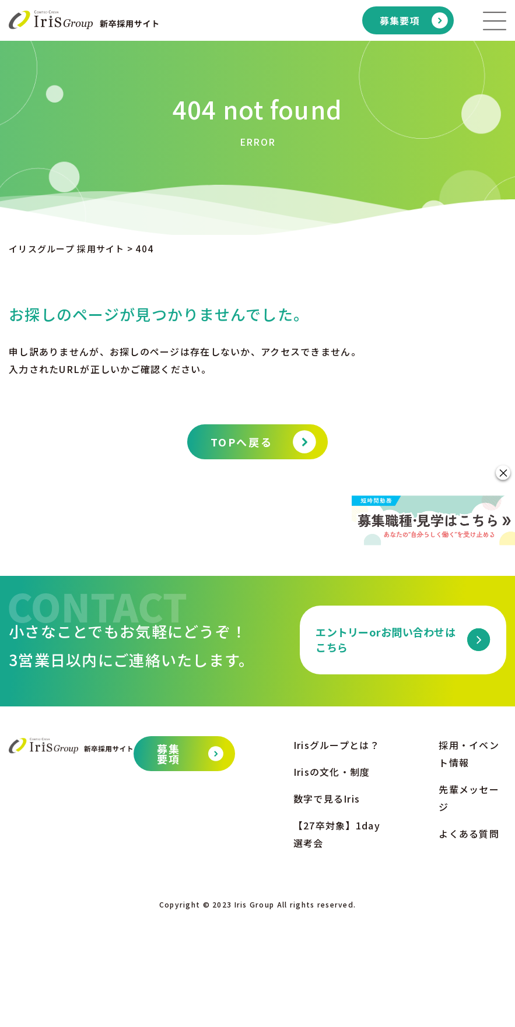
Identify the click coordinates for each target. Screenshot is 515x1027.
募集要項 (400, 20)
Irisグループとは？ (336, 852)
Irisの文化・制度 (331, 878)
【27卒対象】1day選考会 (336, 940)
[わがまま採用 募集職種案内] (433, 570)
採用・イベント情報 (469, 860)
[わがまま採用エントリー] (433, 481)
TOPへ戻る (241, 441)
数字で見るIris (326, 905)
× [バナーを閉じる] (503, 422)
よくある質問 (469, 940)
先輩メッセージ (469, 904)
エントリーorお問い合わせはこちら (386, 746)
